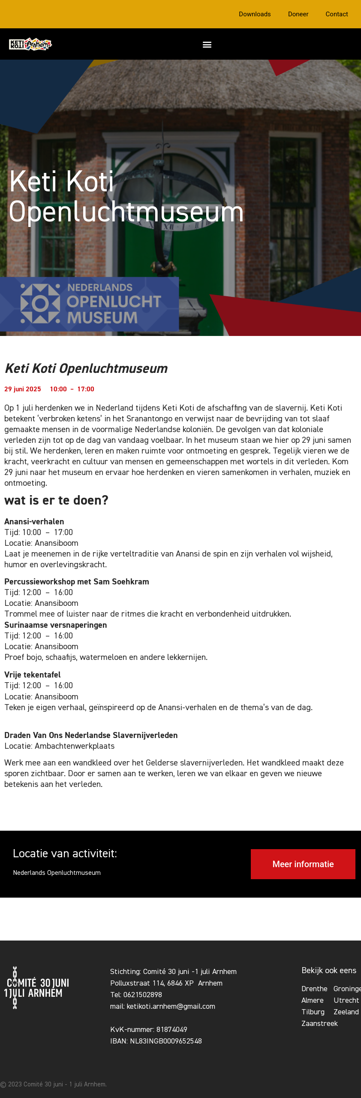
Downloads (255, 14)
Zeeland (346, 1012)
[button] (207, 44)
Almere (312, 1000)
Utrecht (346, 1000)
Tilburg (313, 1012)
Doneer (298, 14)
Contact (337, 14)
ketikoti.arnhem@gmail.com (171, 1006)
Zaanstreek (319, 1024)
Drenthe (314, 989)
